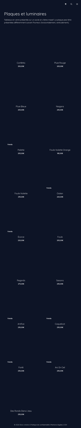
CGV (65, 425)
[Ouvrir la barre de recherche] (71, 4)
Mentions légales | (57, 425)
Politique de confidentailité (40, 425)
